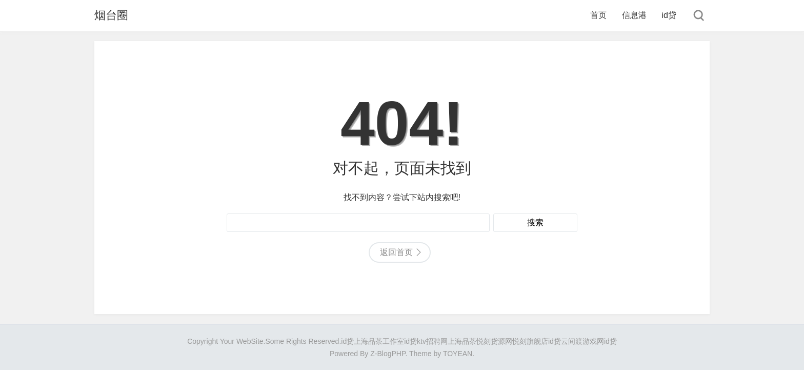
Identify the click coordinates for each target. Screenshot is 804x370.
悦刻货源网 (494, 341)
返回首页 (396, 252)
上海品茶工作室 (379, 341)
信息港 (634, 15)
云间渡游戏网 (582, 341)
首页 (598, 15)
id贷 (669, 15)
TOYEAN (457, 353)
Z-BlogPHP (387, 353)
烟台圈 (111, 15)
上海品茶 (462, 341)
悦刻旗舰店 (530, 341)
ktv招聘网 (432, 341)
